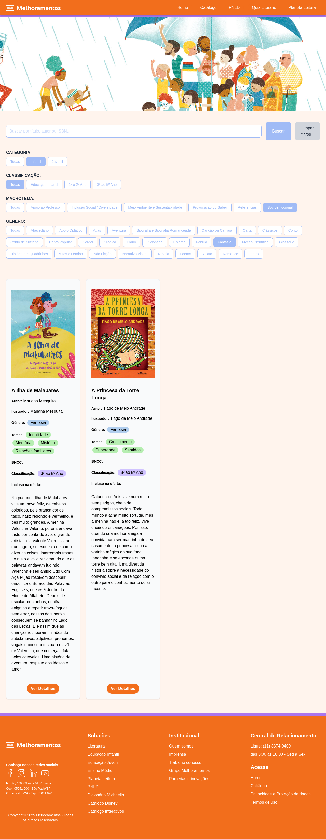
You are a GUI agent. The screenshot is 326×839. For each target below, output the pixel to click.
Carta (247, 230)
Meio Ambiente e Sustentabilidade (155, 207)
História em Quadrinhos (29, 254)
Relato (207, 254)
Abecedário (40, 230)
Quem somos (181, 746)
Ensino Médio (100, 770)
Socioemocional (280, 207)
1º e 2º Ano (77, 184)
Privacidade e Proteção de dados (281, 794)
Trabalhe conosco (185, 762)
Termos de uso (264, 802)
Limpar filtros (307, 131)
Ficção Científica (255, 242)
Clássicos (270, 230)
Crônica (110, 242)
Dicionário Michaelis (106, 795)
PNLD (93, 787)
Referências (247, 207)
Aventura (119, 230)
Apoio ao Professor (46, 207)
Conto (293, 230)
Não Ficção (102, 254)
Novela (163, 254)
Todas (15, 162)
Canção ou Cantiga (217, 230)
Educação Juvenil (103, 762)
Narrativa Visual (134, 254)
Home (256, 778)
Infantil (36, 162)
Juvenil (57, 162)
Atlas (97, 230)
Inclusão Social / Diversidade (94, 207)
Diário (131, 242)
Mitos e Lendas (71, 254)
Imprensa (177, 754)
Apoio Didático (70, 230)
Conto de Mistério (24, 242)
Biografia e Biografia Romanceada (164, 230)
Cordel (88, 242)
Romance (230, 254)
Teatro (254, 254)
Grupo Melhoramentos (189, 770)
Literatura (96, 746)
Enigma (179, 242)
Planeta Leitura (101, 779)
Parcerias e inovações (189, 779)
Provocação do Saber (210, 207)
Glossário (286, 242)
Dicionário (154, 242)
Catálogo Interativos (106, 811)
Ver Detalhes (43, 688)
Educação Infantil (44, 184)
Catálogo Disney (102, 803)
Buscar (278, 131)
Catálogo (259, 786)
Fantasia (225, 242)
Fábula (201, 242)
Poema (185, 254)
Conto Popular (60, 242)
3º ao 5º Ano (107, 184)
